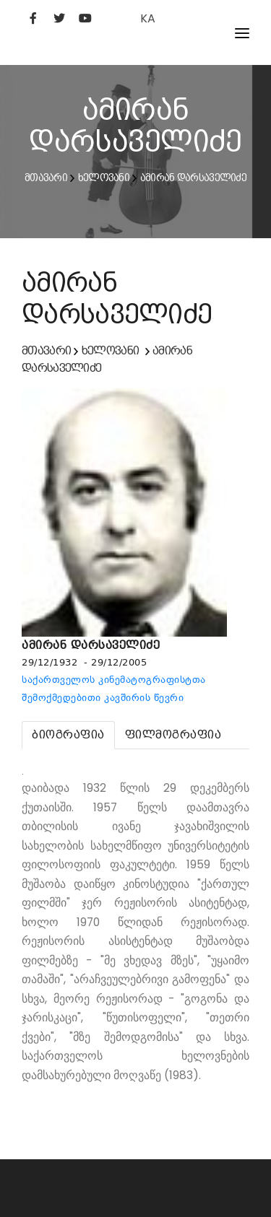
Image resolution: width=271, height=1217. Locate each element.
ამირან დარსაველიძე (193, 177)
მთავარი (46, 177)
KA (147, 18)
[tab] (68, 735)
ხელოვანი (103, 177)
